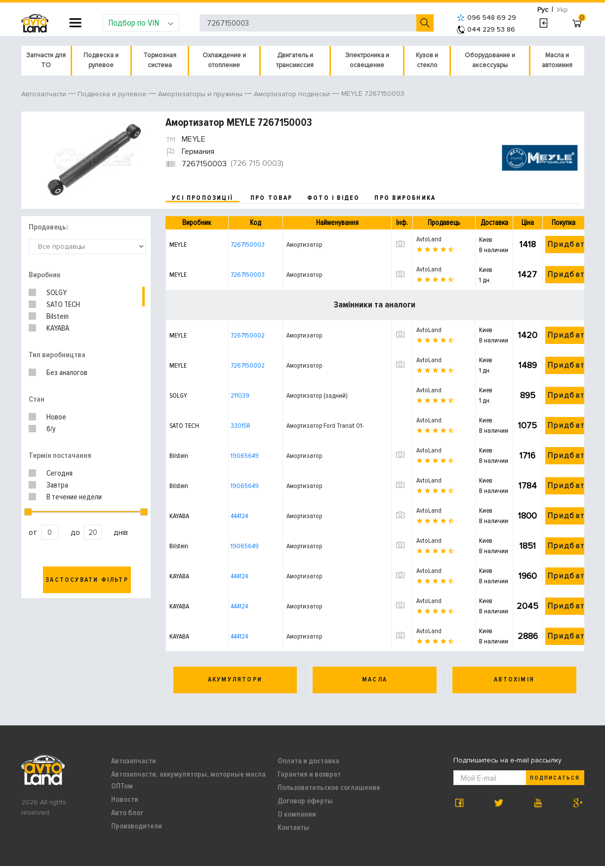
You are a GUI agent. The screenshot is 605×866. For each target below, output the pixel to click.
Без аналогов (66, 372)
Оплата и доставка (308, 760)
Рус (542, 9)
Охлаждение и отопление (224, 60)
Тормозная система (159, 60)
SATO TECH (63, 304)
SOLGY (56, 293)
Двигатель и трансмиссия (295, 60)
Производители (136, 826)
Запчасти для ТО (46, 60)
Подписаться (554, 778)
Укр (562, 9)
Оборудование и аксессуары (490, 60)
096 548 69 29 (486, 17)
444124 (239, 516)
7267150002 (248, 335)
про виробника (405, 198)
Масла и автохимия (557, 60)
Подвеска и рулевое (101, 60)
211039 (240, 395)
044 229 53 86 (486, 29)
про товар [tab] (271, 198)
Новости (124, 799)
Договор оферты (305, 800)
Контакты (293, 827)
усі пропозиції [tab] (202, 198)
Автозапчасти (133, 760)
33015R (240, 425)
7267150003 (248, 244)
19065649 (245, 456)
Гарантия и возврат (309, 774)
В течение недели (74, 497)
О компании (297, 814)
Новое (56, 417)
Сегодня (59, 473)
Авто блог (127, 812)
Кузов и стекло (427, 60)
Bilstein (57, 316)
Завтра (57, 485)
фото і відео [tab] (333, 198)
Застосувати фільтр (86, 580)
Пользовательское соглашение (329, 787)
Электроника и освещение (367, 60)
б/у (51, 429)
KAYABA (57, 328)
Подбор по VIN (141, 22)
